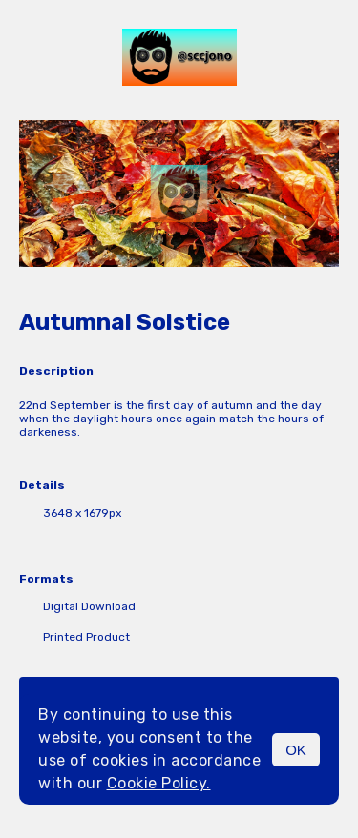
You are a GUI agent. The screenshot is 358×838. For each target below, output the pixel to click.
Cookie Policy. (159, 783)
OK (295, 750)
